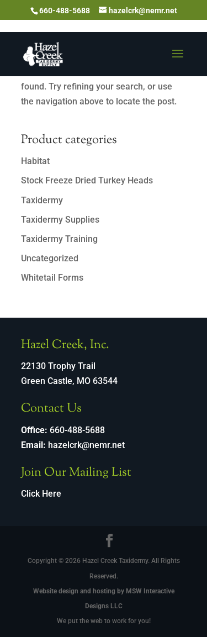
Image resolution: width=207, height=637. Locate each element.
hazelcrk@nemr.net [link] (86, 445)
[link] (43, 53)
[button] (178, 60)
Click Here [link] (41, 493)
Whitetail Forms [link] (52, 277)
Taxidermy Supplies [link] (60, 219)
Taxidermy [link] (42, 200)
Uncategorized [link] (49, 258)
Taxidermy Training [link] (59, 239)
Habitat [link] (35, 161)
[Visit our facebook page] (109, 542)
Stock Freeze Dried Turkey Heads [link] (87, 180)
